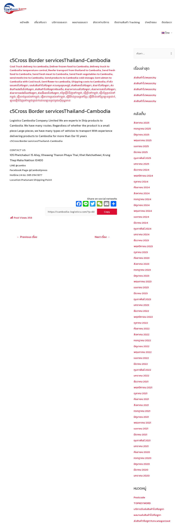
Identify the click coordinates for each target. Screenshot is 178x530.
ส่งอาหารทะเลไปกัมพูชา (77, 89)
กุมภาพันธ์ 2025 (142, 158)
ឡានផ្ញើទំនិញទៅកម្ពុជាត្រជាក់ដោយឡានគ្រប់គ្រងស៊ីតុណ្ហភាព (40, 100)
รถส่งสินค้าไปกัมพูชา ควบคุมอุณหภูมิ (49, 85)
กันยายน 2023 (141, 258)
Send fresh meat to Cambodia (50, 74)
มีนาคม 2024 (141, 223)
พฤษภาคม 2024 (143, 211)
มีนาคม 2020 (141, 470)
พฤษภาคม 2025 (143, 140)
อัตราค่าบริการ (101, 22)
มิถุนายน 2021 (141, 417)
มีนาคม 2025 (141, 152)
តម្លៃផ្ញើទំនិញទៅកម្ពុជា (71, 93)
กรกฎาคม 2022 (142, 340)
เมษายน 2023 (141, 287)
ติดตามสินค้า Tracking (127, 22)
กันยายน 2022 (141, 328)
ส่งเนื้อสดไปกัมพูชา (48, 93)
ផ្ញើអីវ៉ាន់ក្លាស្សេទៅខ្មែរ (77, 97)
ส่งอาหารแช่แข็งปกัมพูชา (23, 93)
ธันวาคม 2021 (141, 381)
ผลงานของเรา (80, 22)
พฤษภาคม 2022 (143, 352)
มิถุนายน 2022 (141, 346)
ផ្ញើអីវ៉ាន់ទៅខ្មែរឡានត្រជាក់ (102, 97)
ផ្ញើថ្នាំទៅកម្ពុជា (90, 93)
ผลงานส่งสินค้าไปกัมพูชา (147, 515)
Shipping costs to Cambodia (88, 81)
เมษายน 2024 (141, 217)
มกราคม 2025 (141, 164)
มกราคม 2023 (141, 305)
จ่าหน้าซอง (150, 22)
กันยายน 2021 (141, 399)
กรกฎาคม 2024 (142, 199)
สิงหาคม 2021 (141, 405)
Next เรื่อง (102, 237)
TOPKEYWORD (142, 503)
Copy (107, 212)
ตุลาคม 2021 (140, 393)
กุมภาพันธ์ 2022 (142, 370)
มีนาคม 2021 (140, 434)
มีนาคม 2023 (141, 293)
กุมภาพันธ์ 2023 (142, 299)
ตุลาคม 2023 (141, 252)
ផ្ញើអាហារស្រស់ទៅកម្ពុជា (53, 97)
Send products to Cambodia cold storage (69, 78)
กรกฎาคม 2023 (142, 270)
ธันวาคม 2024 (141, 170)
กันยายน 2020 (142, 452)
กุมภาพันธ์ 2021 (142, 440)
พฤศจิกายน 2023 (143, 246)
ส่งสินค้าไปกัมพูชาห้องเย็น (49, 89)
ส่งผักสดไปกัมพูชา (81, 85)
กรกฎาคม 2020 (142, 458)
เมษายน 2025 (141, 146)
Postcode (139, 497)
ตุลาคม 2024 (141, 182)
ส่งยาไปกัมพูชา (101, 85)
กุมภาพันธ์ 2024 (142, 229)
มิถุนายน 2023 (141, 276)
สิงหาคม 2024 (141, 193)
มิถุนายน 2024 (141, 205)
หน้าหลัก (24, 22)
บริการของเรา (59, 22)
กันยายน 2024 (142, 187)
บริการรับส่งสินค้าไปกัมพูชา (149, 509)
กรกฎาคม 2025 (142, 129)
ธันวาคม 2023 (141, 240)
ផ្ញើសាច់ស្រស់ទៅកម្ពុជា (28, 97)
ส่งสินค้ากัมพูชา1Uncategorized (152, 521)
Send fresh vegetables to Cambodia (90, 74)
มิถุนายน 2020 (142, 464)
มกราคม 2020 (141, 476)
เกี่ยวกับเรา (40, 22)
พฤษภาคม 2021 (142, 423)
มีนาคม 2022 (141, 364)
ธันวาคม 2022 (141, 311)
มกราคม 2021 (141, 446)
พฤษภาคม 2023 (143, 281)
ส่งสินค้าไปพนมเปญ (145, 77)
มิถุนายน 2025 (141, 134)
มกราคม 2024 (141, 234)
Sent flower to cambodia (55, 81)
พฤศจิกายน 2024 (143, 176)
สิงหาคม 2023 (141, 264)
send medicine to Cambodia (27, 78)
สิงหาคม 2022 (141, 334)
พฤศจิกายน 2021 (143, 387)
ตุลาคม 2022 (141, 323)
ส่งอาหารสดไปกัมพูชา (103, 89)
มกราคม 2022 (141, 375)
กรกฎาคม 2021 (142, 411)
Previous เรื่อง (27, 237)
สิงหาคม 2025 (141, 123)
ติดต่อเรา (167, 22)
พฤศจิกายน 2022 (143, 317)
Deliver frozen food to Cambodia (69, 66)
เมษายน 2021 (141, 428)
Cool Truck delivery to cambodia (29, 66)
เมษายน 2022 (141, 358)
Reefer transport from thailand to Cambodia (74, 70)
